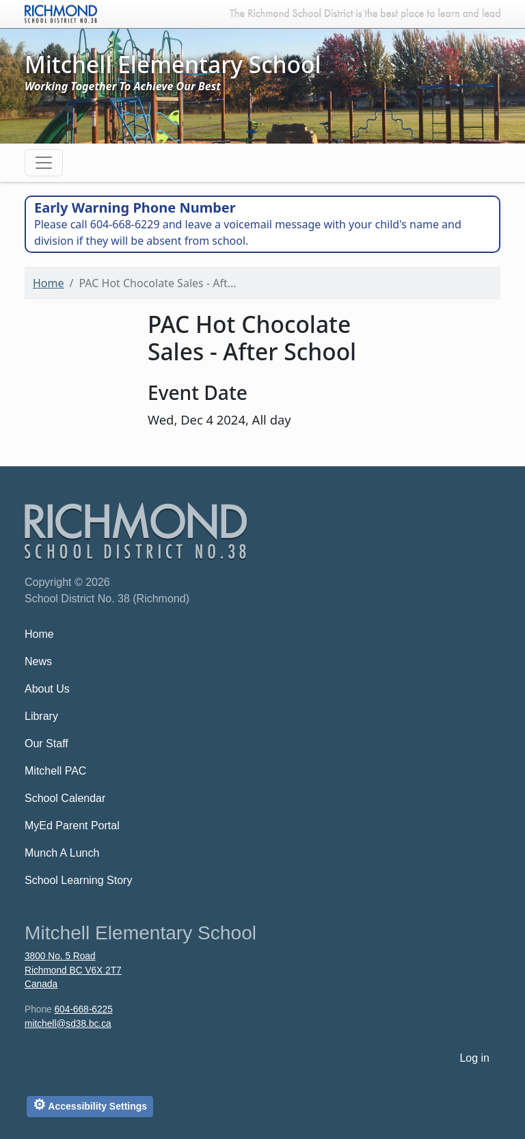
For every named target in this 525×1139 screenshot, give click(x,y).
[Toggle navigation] (44, 162)
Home (48, 283)
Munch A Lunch (62, 853)
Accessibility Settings (90, 1104)
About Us (47, 689)
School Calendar (65, 798)
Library (41, 716)
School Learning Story (78, 880)
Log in (474, 1058)
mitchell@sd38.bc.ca (68, 1024)
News (38, 661)
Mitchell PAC (55, 771)
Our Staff (46, 743)
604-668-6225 (83, 1009)
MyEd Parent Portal (72, 825)
